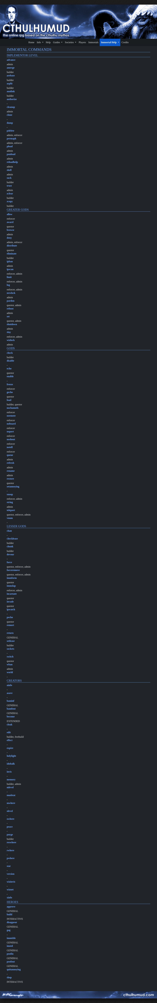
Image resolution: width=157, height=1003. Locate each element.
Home (31, 42)
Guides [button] (57, 42)
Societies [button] (69, 42)
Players (82, 42)
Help (48, 42)
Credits (125, 42)
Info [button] (39, 42)
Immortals (93, 42)
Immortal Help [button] (109, 42)
